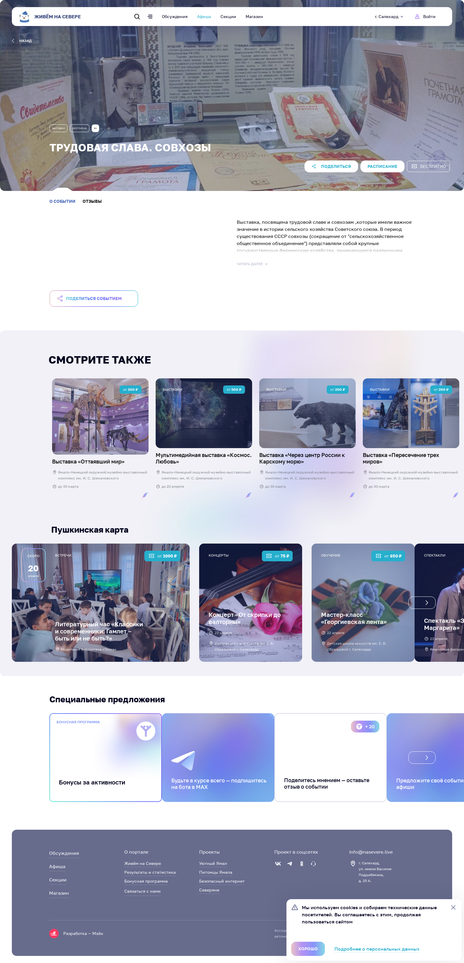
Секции (228, 16)
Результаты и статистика (150, 872)
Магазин (254, 16)
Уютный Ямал (213, 863)
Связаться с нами (142, 891)
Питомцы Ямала (215, 872)
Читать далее (253, 264)
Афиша (204, 16)
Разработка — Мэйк (83, 933)
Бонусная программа (146, 880)
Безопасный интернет (222, 880)
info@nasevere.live (371, 852)
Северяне (209, 889)
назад (22, 40)
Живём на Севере (142, 863)
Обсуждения (175, 16)
